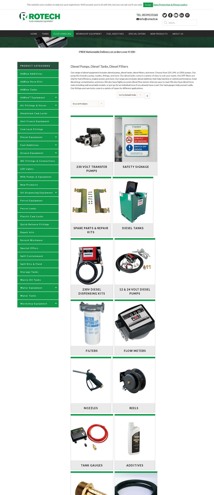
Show (80, 104)
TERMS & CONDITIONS (29, 479)
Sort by (127, 95)
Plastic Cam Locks (31, 216)
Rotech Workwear (31, 240)
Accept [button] (148, 5)
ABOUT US (22, 463)
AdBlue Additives (31, 73)
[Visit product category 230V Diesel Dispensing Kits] (133, 207)
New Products (29, 184)
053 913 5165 (150, 15)
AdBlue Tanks (28, 89)
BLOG (112, 443)
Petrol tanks (28, 208)
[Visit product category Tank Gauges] (133, 324)
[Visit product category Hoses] (133, 381)
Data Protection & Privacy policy (170, 4)
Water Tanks (28, 295)
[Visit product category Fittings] (91, 381)
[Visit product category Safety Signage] (133, 144)
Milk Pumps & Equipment (36, 176)
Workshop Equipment (33, 303)
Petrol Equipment (31, 200)
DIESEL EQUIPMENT (119, 436)
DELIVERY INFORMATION (30, 469)
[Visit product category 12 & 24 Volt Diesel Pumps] (175, 207)
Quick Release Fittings (34, 224)
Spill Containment (31, 256)
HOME (112, 430)
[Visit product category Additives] (175, 324)
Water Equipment (31, 287)
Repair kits (27, 232)
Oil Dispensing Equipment (36, 192)
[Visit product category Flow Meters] (133, 267)
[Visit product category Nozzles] (175, 267)
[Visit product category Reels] (91, 324)
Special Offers (29, 248)
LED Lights (27, 169)
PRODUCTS (115, 433)
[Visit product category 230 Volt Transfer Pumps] (91, 146)
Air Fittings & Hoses (33, 105)
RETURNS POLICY (26, 466)
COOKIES (22, 472)
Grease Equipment (32, 153)
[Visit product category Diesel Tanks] (91, 205)
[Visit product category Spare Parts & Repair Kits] (175, 146)
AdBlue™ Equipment (32, 97)
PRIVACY (21, 476)
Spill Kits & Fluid (31, 264)
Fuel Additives (29, 145)
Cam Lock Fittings (31, 129)
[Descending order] (147, 96)
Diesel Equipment (31, 137)
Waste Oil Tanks (30, 280)
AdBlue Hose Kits (31, 81)
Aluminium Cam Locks (34, 113)
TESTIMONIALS (117, 446)
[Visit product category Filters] (91, 267)
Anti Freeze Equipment (34, 121)
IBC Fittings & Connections (37, 161)
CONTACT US (24, 460)
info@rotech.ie (147, 19)
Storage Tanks (29, 272)
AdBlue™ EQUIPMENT (120, 439)
